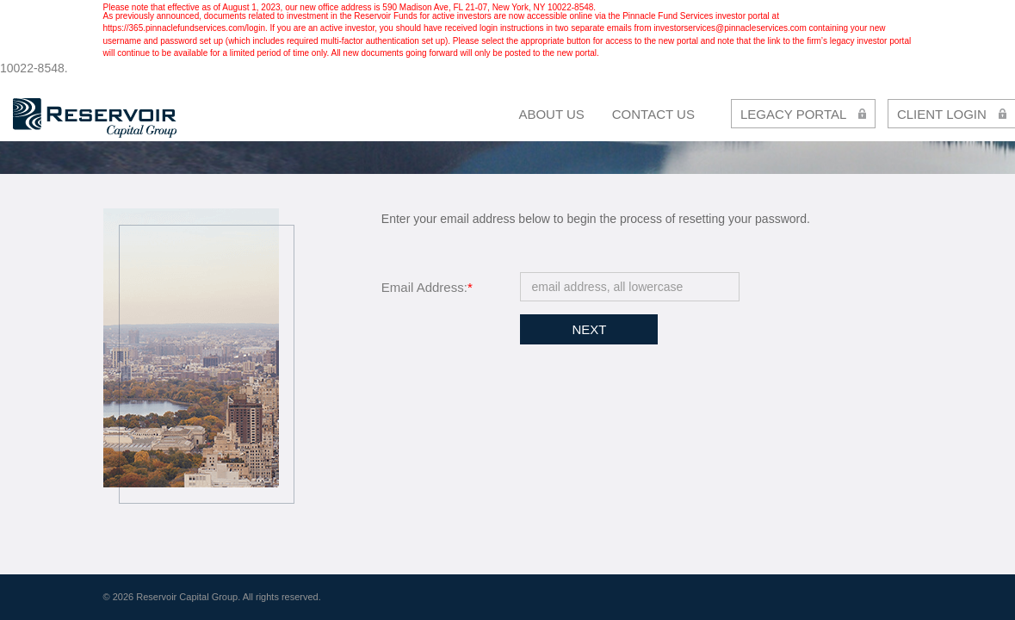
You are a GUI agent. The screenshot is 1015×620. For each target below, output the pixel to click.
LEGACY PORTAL (803, 113)
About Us (551, 114)
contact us (653, 114)
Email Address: (427, 287)
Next (589, 329)
